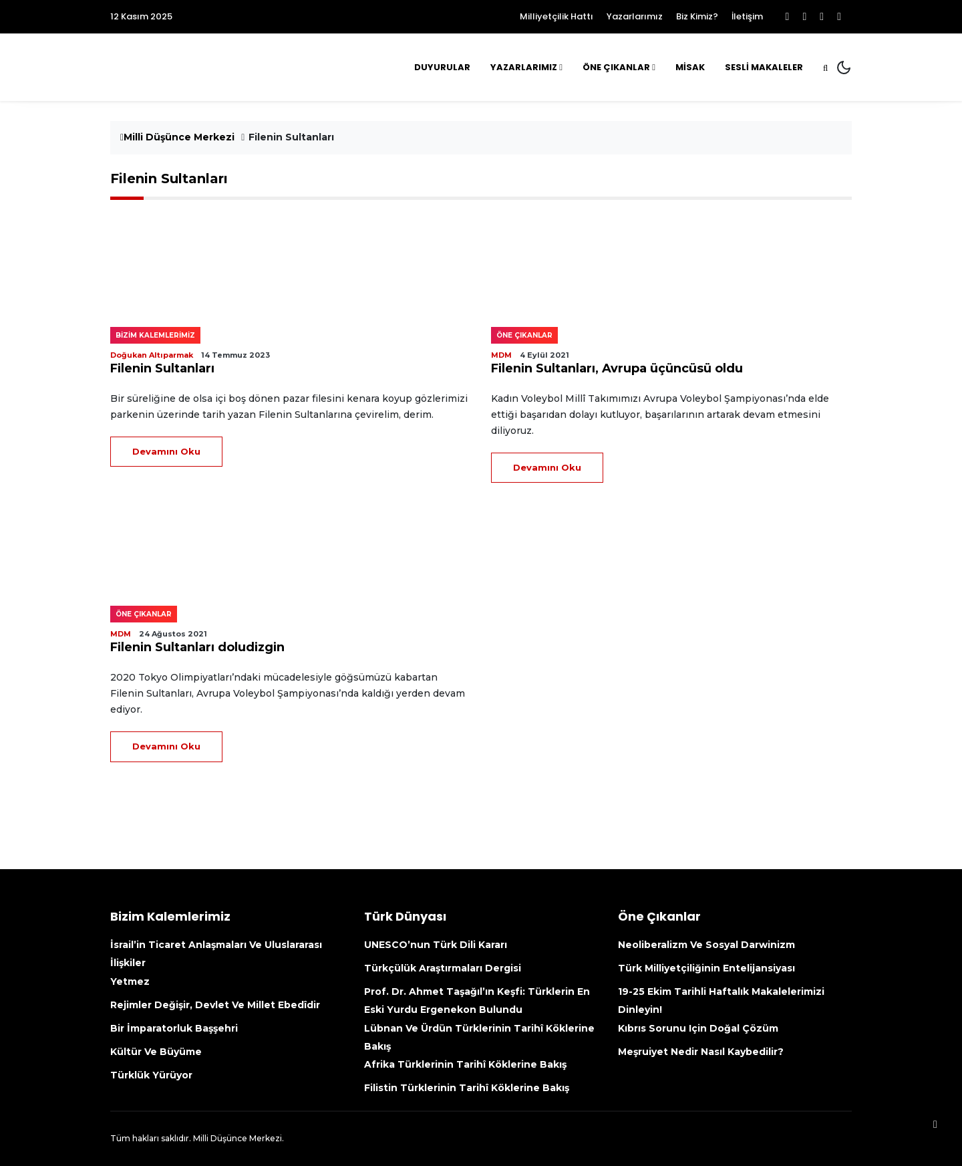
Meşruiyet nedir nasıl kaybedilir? (701, 1052)
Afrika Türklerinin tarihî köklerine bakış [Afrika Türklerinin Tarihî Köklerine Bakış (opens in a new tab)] (465, 1064)
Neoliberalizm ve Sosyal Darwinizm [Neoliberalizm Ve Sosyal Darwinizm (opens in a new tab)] (706, 945)
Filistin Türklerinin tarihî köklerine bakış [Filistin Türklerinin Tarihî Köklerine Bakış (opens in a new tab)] (466, 1088)
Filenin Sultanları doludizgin (197, 647)
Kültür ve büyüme (156, 1052)
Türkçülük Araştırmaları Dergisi (442, 968)
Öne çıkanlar (524, 335)
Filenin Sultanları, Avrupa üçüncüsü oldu (617, 368)
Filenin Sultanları (162, 368)
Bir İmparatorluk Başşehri (174, 1028)
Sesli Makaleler (764, 67)
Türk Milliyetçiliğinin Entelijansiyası (706, 968)
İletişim (747, 16)
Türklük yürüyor (151, 1075)
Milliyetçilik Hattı (556, 16)
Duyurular (442, 67)
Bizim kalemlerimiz (155, 335)
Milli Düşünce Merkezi (177, 137)
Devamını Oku (166, 451)
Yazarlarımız (635, 16)
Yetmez (130, 981)
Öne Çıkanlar (616, 67)
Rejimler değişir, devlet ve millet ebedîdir (215, 1005)
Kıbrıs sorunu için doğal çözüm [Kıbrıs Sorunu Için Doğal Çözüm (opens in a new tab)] (698, 1028)
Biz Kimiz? (697, 16)
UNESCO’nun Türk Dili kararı (435, 945)
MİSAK (690, 67)
